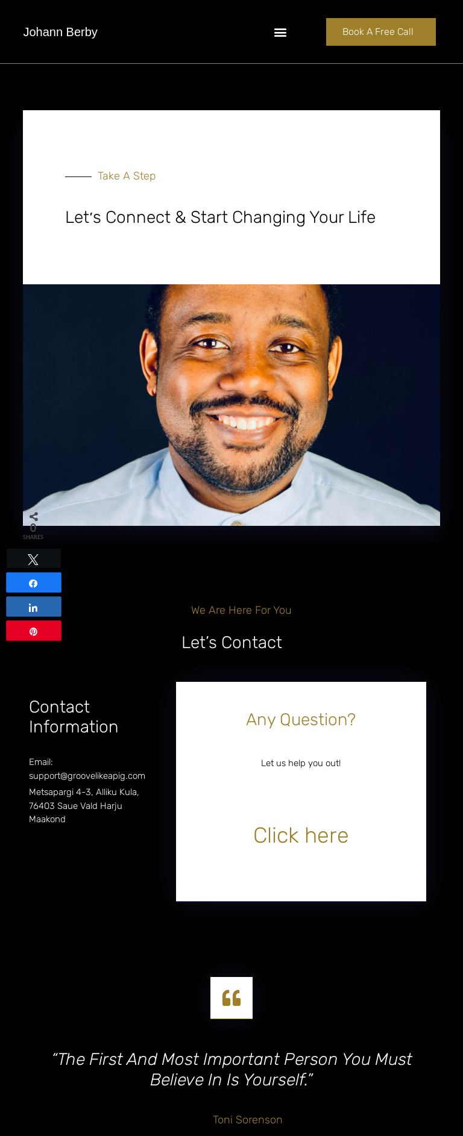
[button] (280, 32)
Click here (301, 835)
